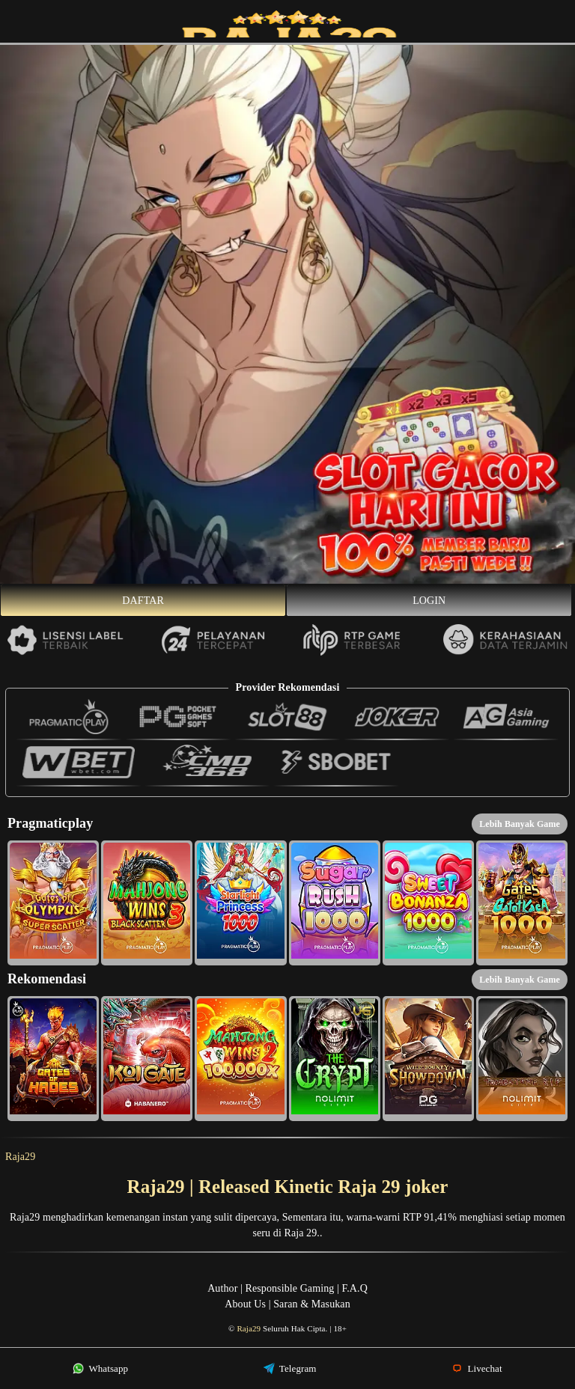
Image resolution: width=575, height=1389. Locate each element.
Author (222, 1288)
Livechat (476, 1368)
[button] (53, 902)
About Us (245, 1304)
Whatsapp (100, 1368)
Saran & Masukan (311, 1304)
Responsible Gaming (290, 1288)
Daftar (143, 600)
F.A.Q (354, 1288)
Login (429, 600)
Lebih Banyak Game (519, 824)
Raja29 (20, 1156)
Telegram (290, 1368)
